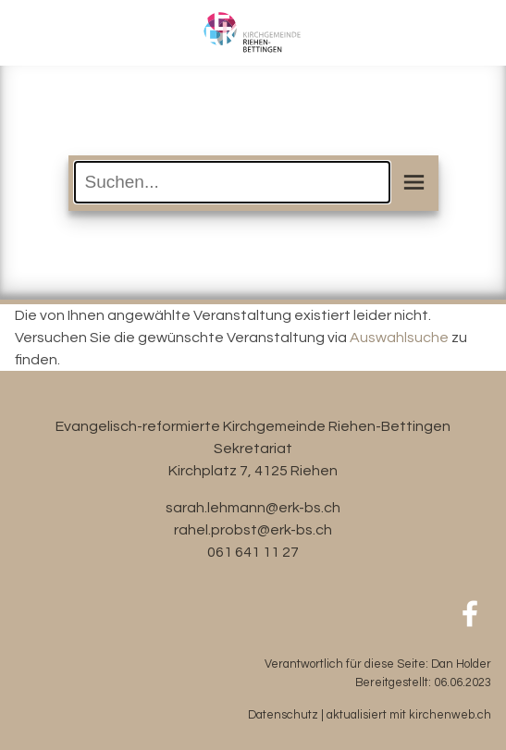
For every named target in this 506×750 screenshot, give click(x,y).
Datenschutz (283, 715)
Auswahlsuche (399, 337)
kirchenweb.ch (450, 715)
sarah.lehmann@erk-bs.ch (253, 507)
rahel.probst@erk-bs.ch (253, 530)
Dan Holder (461, 664)
